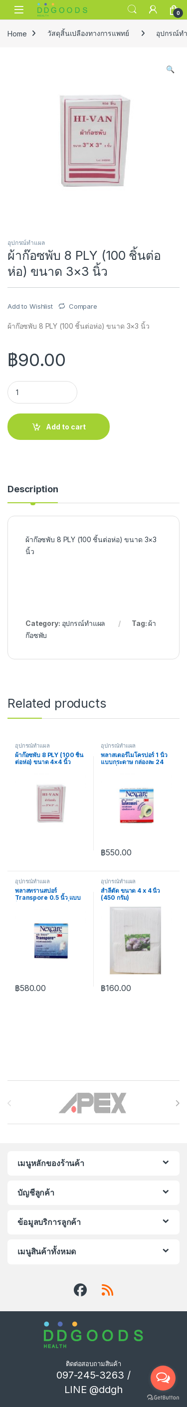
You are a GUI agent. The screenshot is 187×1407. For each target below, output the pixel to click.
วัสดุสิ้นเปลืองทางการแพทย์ (88, 33)
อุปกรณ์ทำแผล (26, 242)
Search (132, 9)
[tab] (32, 494)
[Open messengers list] (163, 1378)
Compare (83, 306)
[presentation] (177, 1103)
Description (32, 489)
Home (16, 33)
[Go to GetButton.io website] (163, 1397)
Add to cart (66, 426)
